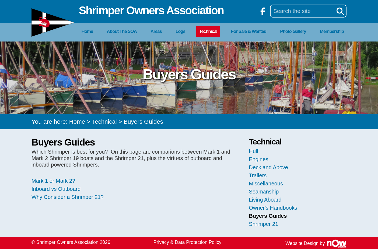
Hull (253, 151)
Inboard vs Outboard (56, 189)
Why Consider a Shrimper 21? (68, 197)
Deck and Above (268, 167)
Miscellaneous (266, 183)
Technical (208, 31)
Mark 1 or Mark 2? (53, 181)
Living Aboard (265, 200)
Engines (258, 159)
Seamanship (264, 192)
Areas (156, 31)
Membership (332, 31)
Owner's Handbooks (273, 208)
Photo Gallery (293, 31)
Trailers (258, 175)
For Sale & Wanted (248, 31)
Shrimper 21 (263, 224)
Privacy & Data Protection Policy (187, 242)
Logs (180, 31)
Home (87, 31)
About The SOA (121, 31)
